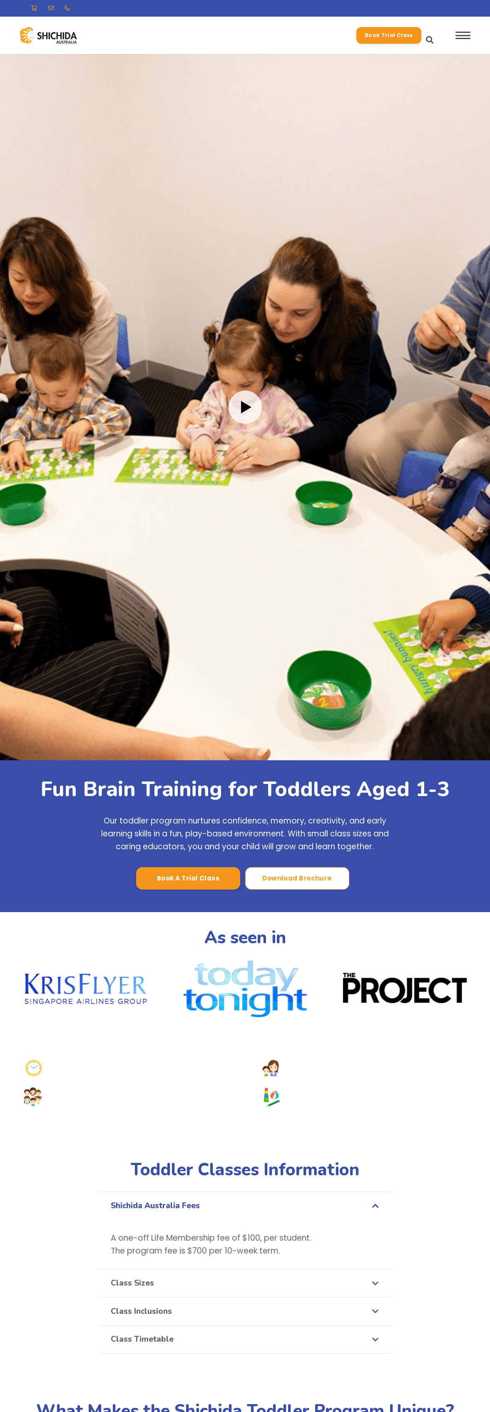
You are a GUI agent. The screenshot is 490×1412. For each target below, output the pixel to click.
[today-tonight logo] (245, 988)
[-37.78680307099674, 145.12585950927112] (59, 35)
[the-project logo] (404, 988)
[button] (374, 35)
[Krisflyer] (85, 988)
